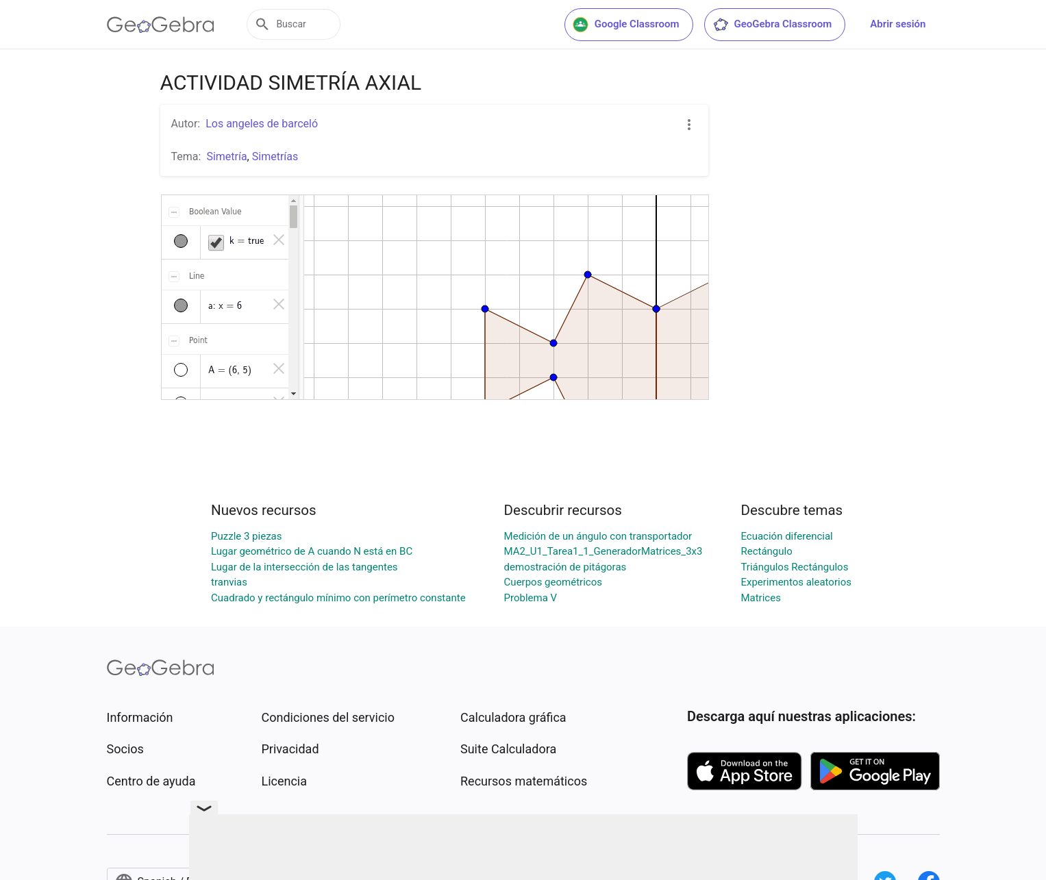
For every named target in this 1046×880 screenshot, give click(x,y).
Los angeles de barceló (262, 123)
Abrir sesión (897, 24)
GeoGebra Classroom (772, 24)
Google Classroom (626, 24)
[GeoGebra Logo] (160, 24)
